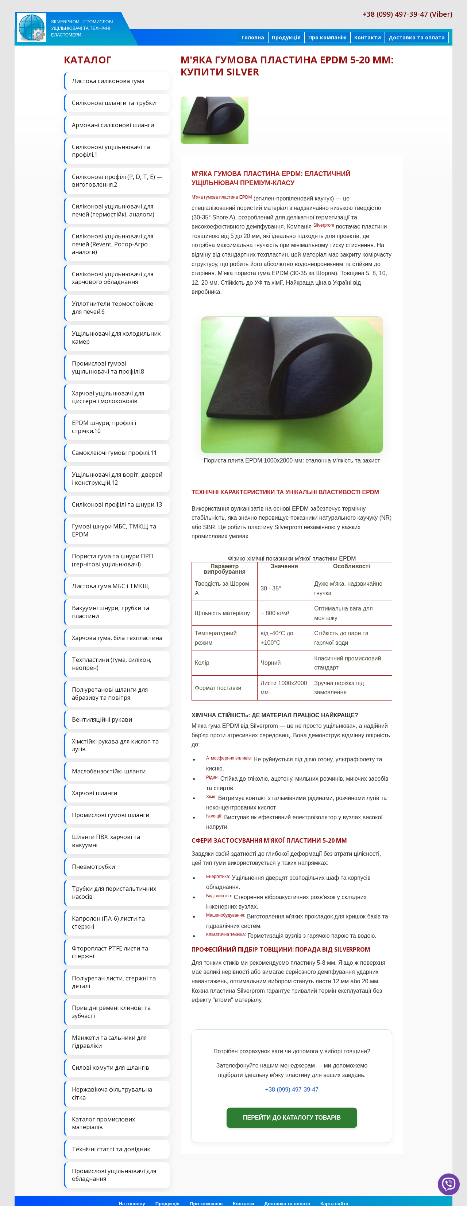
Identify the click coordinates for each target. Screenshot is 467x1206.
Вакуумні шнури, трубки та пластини (110, 608)
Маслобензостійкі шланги (109, 766)
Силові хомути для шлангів (110, 1059)
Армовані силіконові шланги (113, 124)
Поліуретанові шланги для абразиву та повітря (110, 689)
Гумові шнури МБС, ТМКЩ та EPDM (114, 527)
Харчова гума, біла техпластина (117, 633)
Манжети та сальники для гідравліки (109, 1034)
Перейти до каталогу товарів (292, 1118)
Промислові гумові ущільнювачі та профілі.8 (108, 365)
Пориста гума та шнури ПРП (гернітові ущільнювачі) (112, 557)
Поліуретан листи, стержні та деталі (114, 975)
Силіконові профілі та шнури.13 (117, 501)
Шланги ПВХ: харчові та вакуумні (106, 835)
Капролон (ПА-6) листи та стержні (108, 916)
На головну (132, 1195)
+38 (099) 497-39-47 (292, 1089)
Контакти (367, 37)
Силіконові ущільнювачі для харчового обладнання (112, 276)
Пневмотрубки (93, 860)
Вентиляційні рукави (102, 714)
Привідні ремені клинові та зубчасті (111, 1004)
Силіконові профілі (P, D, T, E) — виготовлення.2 (117, 180)
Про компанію (327, 37)
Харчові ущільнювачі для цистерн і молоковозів (108, 395)
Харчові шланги (94, 787)
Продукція (286, 37)
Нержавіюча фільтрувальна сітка (112, 1085)
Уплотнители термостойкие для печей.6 (112, 306)
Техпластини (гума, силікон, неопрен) (111, 659)
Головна (253, 37)
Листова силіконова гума (108, 81)
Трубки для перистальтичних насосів (114, 886)
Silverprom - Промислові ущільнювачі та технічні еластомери (82, 28)
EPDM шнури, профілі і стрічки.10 (104, 424)
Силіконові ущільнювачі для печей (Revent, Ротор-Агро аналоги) (112, 242)
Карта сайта (334, 1195)
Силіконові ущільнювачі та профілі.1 (111, 150)
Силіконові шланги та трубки (114, 103)
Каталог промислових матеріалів (103, 1115)
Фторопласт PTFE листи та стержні (110, 945)
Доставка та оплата (417, 37)
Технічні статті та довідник (111, 1140)
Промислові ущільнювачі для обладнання (114, 1166)
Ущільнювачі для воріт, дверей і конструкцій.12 (117, 476)
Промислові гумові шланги (110, 809)
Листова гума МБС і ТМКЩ (110, 582)
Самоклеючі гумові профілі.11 (114, 450)
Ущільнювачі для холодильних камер (116, 336)
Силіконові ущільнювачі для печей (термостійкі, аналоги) (113, 209)
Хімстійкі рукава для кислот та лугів (115, 740)
